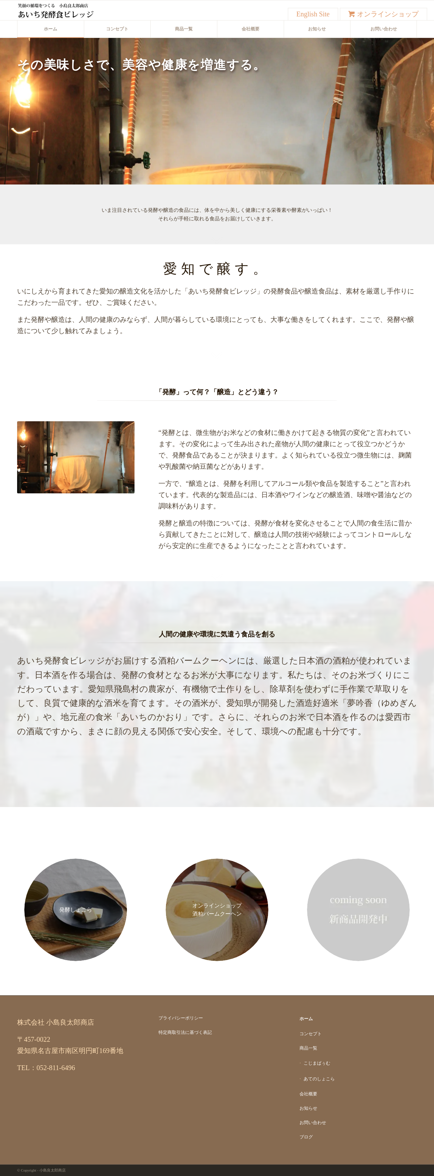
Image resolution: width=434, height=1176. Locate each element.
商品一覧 (308, 1048)
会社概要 (308, 1093)
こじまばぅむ (317, 1063)
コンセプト (310, 1033)
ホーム (306, 1018)
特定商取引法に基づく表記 (185, 1032)
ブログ (306, 1136)
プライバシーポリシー (180, 1018)
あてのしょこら (319, 1078)
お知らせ (308, 1108)
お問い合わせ (312, 1122)
